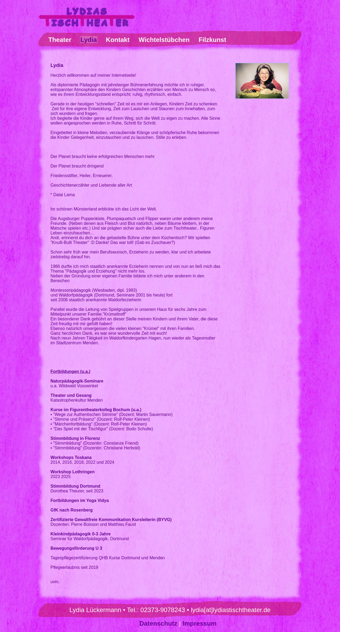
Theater (59, 39)
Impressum (199, 623)
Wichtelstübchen (164, 39)
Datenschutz (158, 623)
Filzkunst (212, 39)
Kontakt (118, 39)
